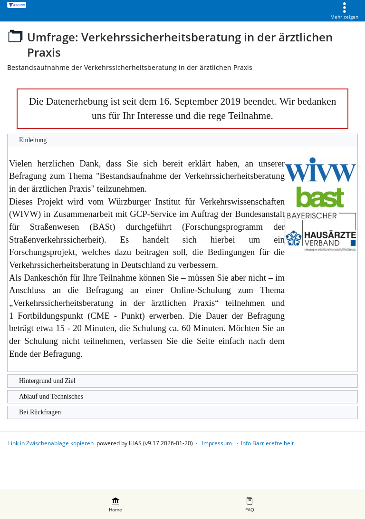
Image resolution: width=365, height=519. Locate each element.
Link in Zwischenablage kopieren (51, 443)
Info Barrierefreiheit (267, 443)
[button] (182, 140)
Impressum (217, 443)
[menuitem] (115, 504)
